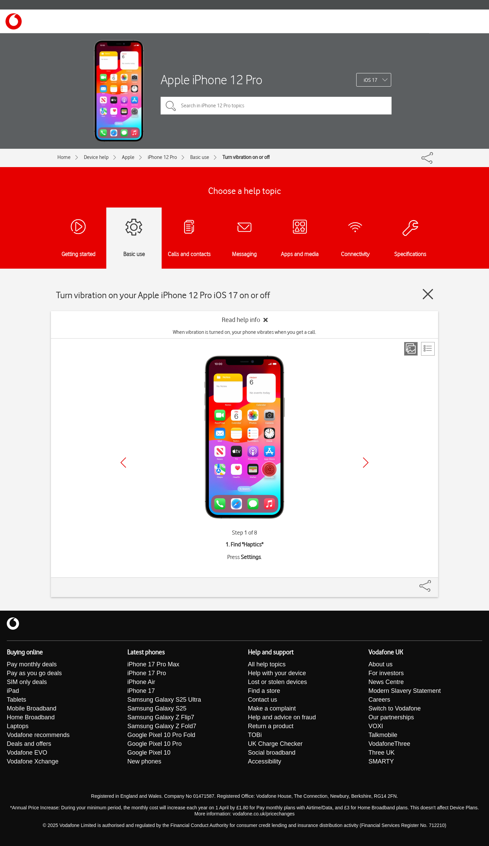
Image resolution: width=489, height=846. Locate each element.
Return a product (270, 726)
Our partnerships (391, 717)
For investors (386, 673)
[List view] (428, 349)
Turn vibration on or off (246, 157)
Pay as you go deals (34, 673)
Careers (379, 699)
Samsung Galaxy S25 (156, 708)
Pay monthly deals (32, 664)
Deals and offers (29, 743)
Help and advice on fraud (282, 717)
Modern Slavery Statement (404, 690)
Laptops (18, 726)
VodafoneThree (389, 743)
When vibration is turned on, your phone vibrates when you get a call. (244, 332)
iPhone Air (141, 682)
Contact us (262, 699)
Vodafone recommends (38, 735)
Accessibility (264, 761)
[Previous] (123, 462)
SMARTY (381, 761)
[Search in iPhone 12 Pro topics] (276, 105)
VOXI (375, 726)
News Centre (386, 682)
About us (380, 664)
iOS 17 (370, 80)
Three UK (381, 752)
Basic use (199, 157)
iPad (13, 690)
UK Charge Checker (275, 743)
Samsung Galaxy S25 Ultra (164, 699)
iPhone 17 (141, 690)
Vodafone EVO (27, 752)
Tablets (16, 699)
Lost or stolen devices (277, 682)
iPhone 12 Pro (162, 157)
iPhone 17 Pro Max (153, 664)
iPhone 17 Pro (146, 673)
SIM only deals (27, 682)
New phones (144, 761)
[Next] (365, 462)
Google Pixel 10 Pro (154, 743)
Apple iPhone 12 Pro (211, 79)
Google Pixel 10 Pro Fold (161, 735)
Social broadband (271, 752)
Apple (128, 157)
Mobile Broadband (31, 708)
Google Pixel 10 (148, 752)
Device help (96, 157)
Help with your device (277, 673)
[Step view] (411, 349)
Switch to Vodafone (394, 708)
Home (64, 157)
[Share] (433, 582)
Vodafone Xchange (32, 761)
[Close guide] (428, 294)
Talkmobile (382, 735)
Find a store (264, 690)
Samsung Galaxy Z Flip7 (160, 717)
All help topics (267, 664)
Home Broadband (31, 717)
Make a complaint (272, 708)
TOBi (255, 735)
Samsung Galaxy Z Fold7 (161, 726)
